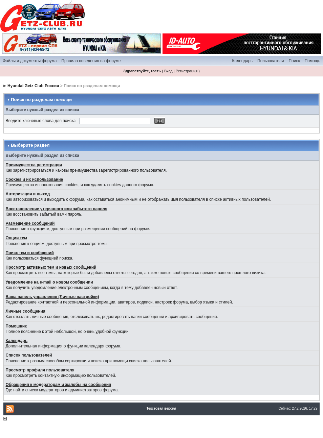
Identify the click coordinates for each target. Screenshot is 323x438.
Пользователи (270, 60)
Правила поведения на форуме (91, 60)
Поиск (294, 60)
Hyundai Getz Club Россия (33, 85)
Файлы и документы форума (30, 60)
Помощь (312, 60)
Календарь (242, 60)
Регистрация (186, 71)
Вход (168, 71)
